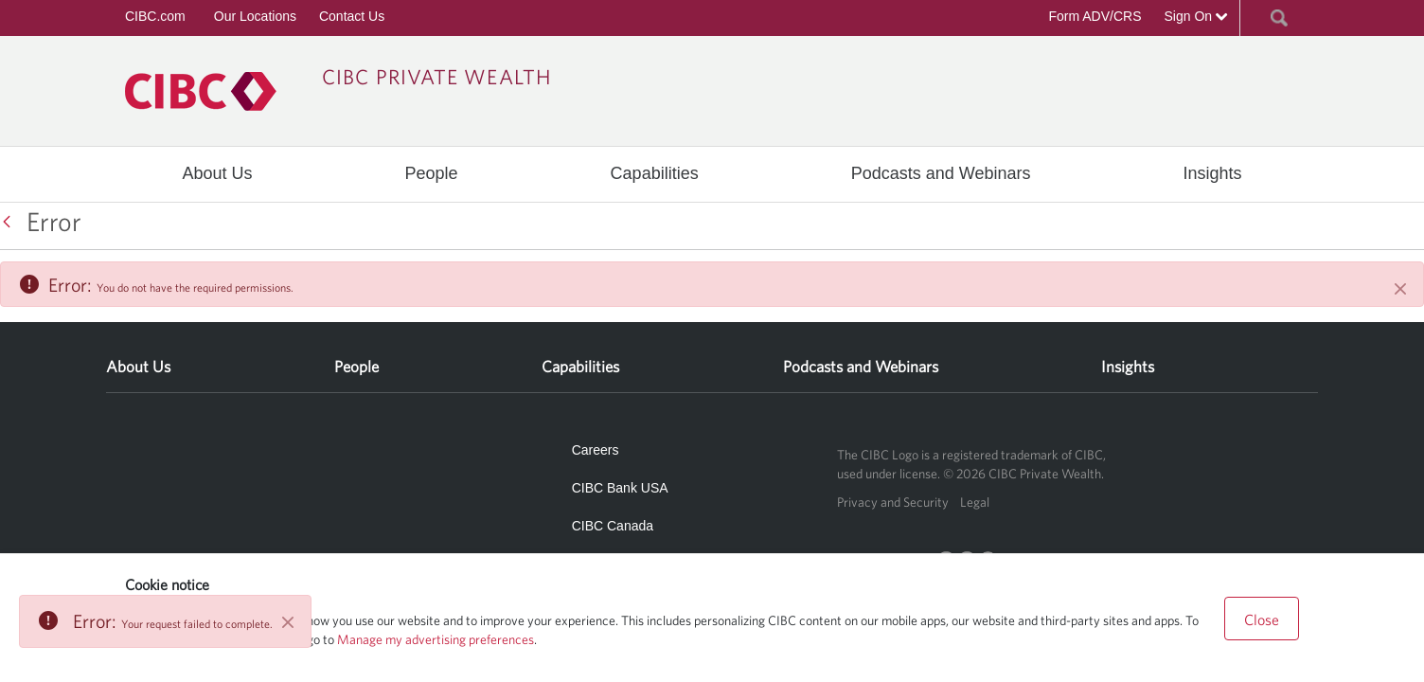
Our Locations (255, 16)
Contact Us (351, 16)
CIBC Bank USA (620, 487)
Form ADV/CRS (1094, 16)
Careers (595, 450)
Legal (974, 502)
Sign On (1196, 16)
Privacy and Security (893, 502)
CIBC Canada (612, 525)
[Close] (1400, 289)
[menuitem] (217, 173)
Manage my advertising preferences (435, 639)
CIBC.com (155, 16)
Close (1261, 619)
